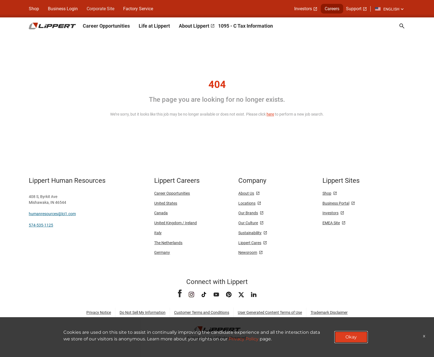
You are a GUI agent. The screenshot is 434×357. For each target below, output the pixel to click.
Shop (34, 8)
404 (217, 84)
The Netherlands (168, 243)
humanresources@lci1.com (52, 214)
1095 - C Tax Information (245, 26)
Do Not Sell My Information (143, 312)
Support (353, 8)
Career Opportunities (106, 26)
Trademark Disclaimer (329, 312)
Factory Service (138, 8)
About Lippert (194, 26)
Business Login (63, 8)
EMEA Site (331, 223)
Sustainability (250, 233)
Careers (332, 8)
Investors (303, 8)
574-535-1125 (41, 225)
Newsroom (247, 252)
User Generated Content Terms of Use (270, 312)
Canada (161, 213)
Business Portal (335, 203)
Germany (162, 252)
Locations (246, 203)
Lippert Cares (249, 243)
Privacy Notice (98, 312)
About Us (246, 193)
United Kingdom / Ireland (175, 223)
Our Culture (248, 223)
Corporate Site (100, 8)
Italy (158, 233)
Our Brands (248, 213)
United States (165, 203)
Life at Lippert (154, 26)
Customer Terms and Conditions (201, 312)
